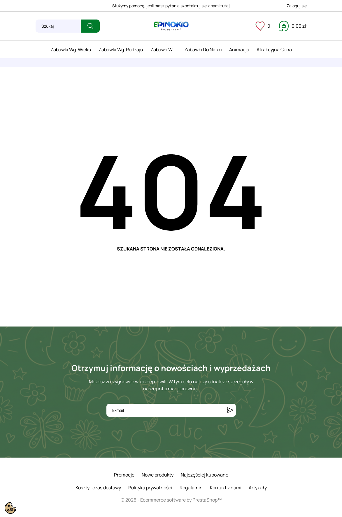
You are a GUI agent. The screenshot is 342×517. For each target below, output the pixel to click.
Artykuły (258, 487)
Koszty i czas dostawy (98, 487)
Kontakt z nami (225, 487)
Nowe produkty (157, 475)
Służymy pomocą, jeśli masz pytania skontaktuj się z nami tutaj (171, 5)
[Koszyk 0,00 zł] (292, 25)
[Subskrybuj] (230, 410)
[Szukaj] (58, 26)
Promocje (124, 475)
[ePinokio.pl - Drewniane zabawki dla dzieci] (171, 26)
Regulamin (191, 487)
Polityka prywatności (150, 487)
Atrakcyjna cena (274, 49)
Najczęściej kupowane (204, 475)
